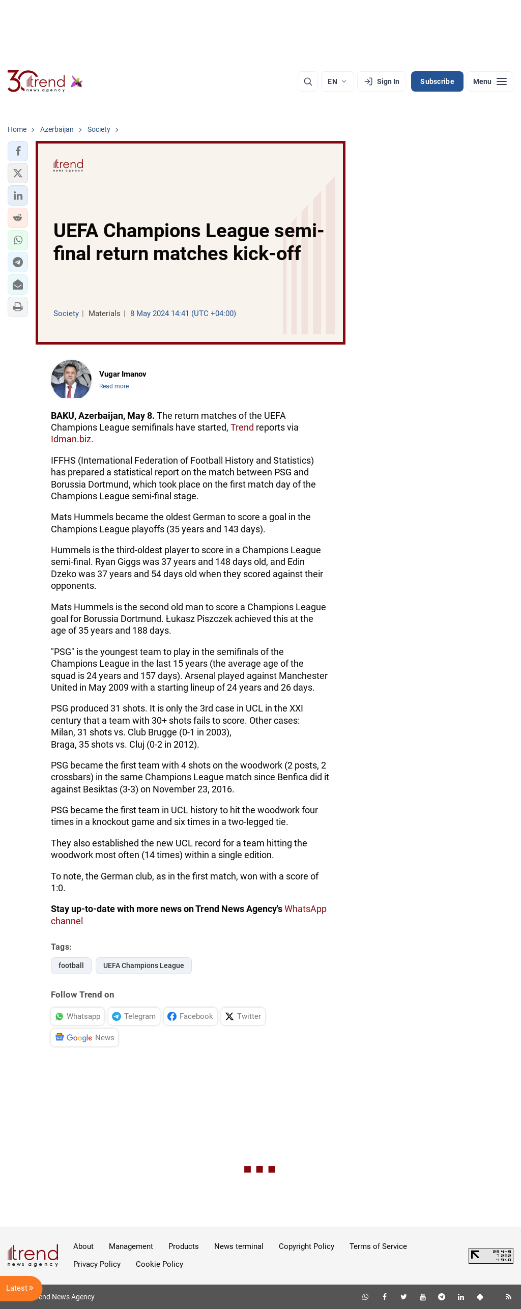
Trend (242, 427)
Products (183, 1246)
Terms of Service (378, 1246)
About (83, 1246)
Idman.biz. (72, 439)
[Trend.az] (45, 81)
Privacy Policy (97, 1264)
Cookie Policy (159, 1264)
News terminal (239, 1246)
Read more (114, 386)
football (71, 965)
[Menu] (490, 81)
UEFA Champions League (143, 965)
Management (131, 1246)
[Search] (308, 81)
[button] (17, 151)
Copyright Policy (306, 1246)
